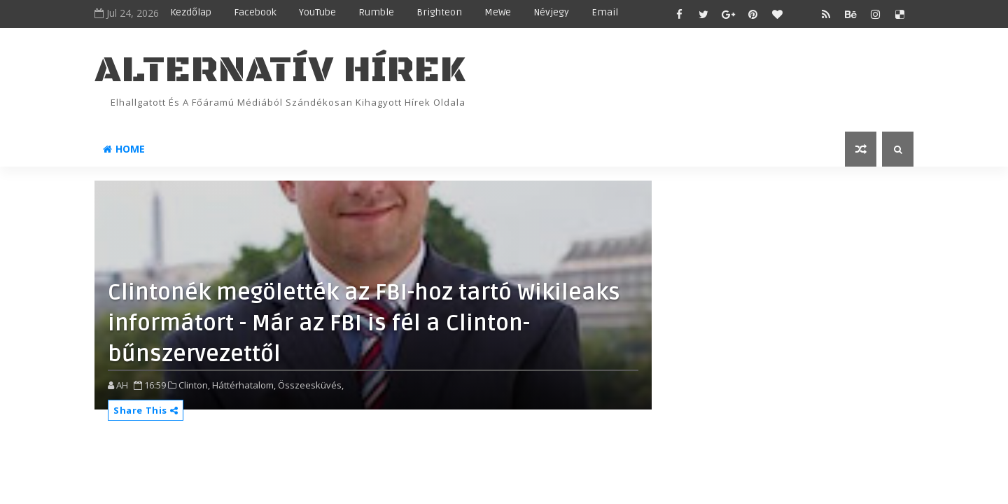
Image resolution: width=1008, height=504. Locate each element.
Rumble (376, 12)
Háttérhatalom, (244, 385)
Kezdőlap (190, 12)
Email (605, 12)
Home (124, 148)
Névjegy (551, 12)
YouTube (317, 12)
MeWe (497, 12)
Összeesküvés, (311, 385)
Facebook (255, 12)
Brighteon (439, 12)
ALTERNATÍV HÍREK (279, 70)
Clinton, (194, 385)
